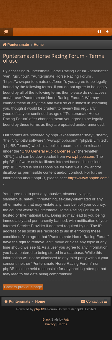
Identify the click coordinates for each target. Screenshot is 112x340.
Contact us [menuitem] (92, 301)
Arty (67, 319)
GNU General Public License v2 (49, 151)
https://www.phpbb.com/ (88, 178)
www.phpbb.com (80, 156)
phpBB (39, 309)
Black (46, 319)
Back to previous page (23, 287)
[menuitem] (6, 32)
